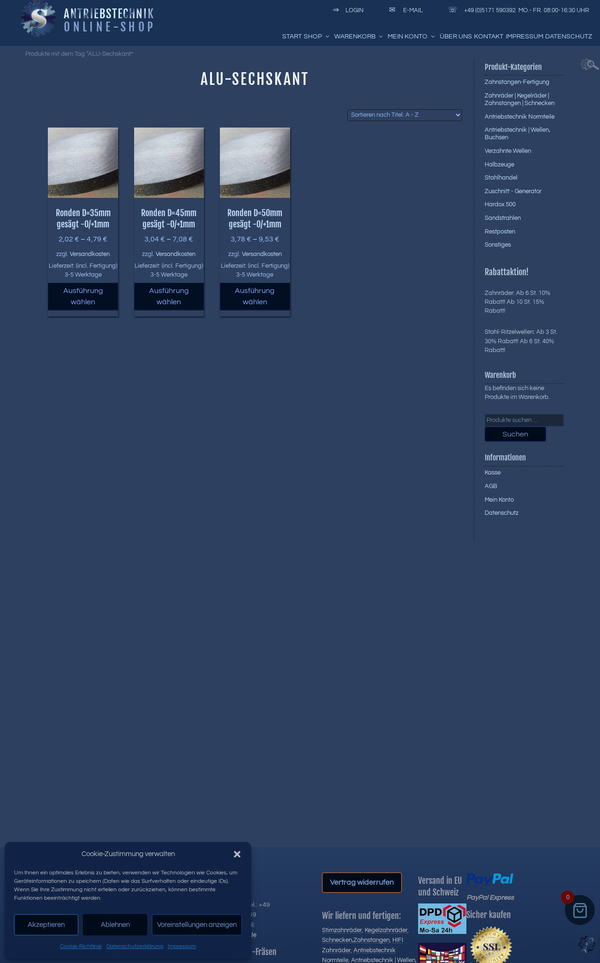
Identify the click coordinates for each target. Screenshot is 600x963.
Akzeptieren (46, 924)
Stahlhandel (501, 177)
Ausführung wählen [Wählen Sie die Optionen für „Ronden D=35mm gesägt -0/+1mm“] (83, 296)
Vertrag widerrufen (362, 882)
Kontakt (488, 36)
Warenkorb (359, 36)
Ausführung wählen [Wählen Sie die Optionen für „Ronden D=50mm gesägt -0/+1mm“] (255, 296)
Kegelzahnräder (386, 930)
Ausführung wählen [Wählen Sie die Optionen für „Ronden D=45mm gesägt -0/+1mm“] (169, 296)
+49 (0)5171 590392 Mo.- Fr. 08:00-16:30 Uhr (517, 10)
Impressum (182, 946)
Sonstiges (498, 244)
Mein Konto (412, 36)
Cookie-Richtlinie (81, 946)
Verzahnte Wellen (508, 151)
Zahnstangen (371, 940)
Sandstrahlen (503, 218)
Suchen (515, 434)
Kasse (493, 472)
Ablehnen (115, 924)
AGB (491, 486)
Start (292, 36)
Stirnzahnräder (342, 930)
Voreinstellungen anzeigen (197, 924)
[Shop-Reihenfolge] (404, 115)
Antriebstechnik (109, 13)
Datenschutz (568, 36)
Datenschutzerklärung (134, 946)
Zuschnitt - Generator (513, 191)
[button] (237, 854)
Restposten (500, 231)
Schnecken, (337, 940)
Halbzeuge (499, 164)
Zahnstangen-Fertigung (517, 82)
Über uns (456, 36)
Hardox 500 (500, 204)
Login (347, 10)
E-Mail (404, 10)
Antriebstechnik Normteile (520, 116)
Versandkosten (90, 254)
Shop (317, 36)
